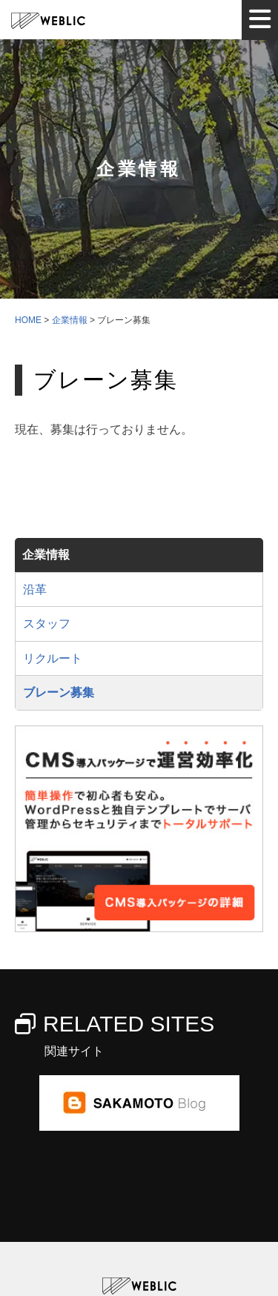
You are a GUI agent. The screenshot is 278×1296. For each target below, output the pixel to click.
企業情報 (46, 554)
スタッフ (46, 623)
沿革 (35, 589)
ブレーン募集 (58, 692)
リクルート (52, 658)
